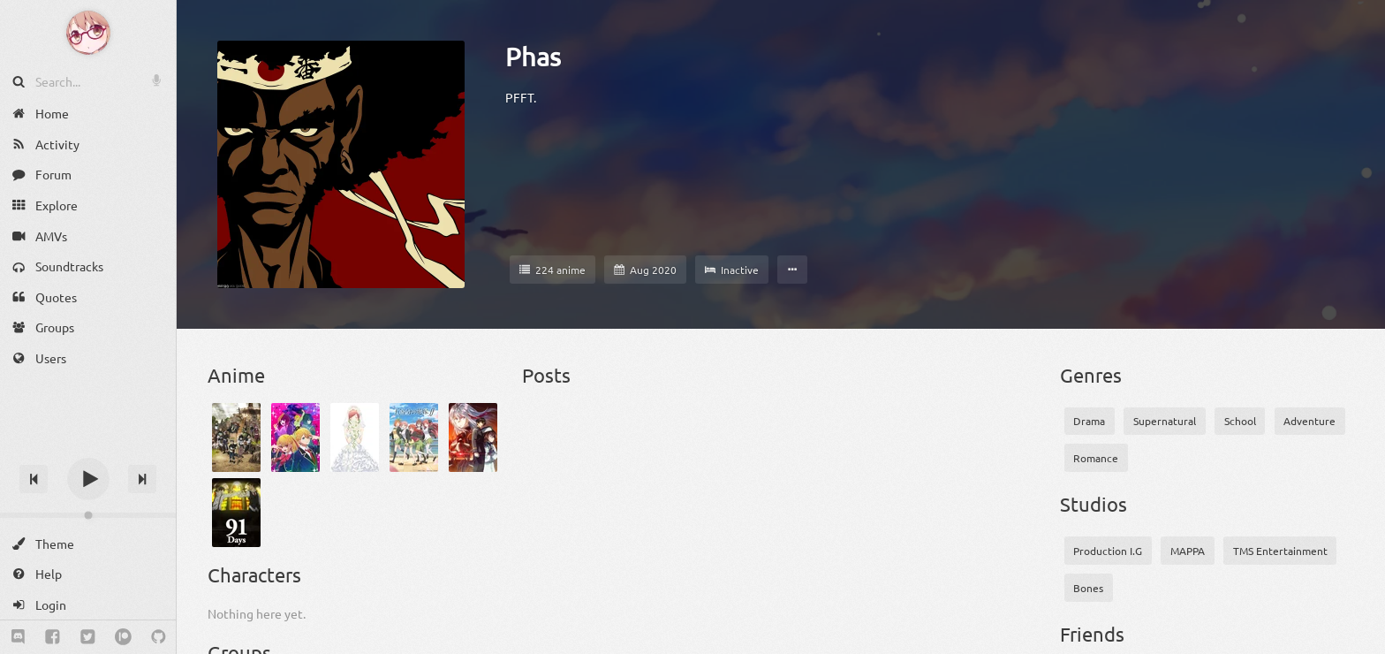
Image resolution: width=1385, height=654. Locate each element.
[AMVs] (88, 235)
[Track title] (88, 447)
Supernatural (1164, 421)
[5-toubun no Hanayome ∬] (414, 437)
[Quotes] (88, 297)
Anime (236, 374)
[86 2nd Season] (473, 437)
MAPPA (1187, 551)
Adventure (1309, 421)
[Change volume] (88, 515)
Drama (1089, 421)
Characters (254, 574)
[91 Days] (236, 512)
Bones (1088, 588)
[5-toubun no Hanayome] (354, 437)
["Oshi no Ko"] (295, 437)
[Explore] (88, 205)
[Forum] (88, 174)
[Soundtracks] (88, 266)
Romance (1095, 458)
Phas (533, 57)
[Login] (88, 604)
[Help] (88, 574)
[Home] (88, 113)
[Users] (88, 358)
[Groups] (88, 327)
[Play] (88, 479)
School (1240, 421)
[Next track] (142, 479)
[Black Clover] (236, 437)
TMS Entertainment (1280, 551)
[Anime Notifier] (88, 33)
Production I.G (1107, 551)
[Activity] (88, 144)
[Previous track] (33, 479)
